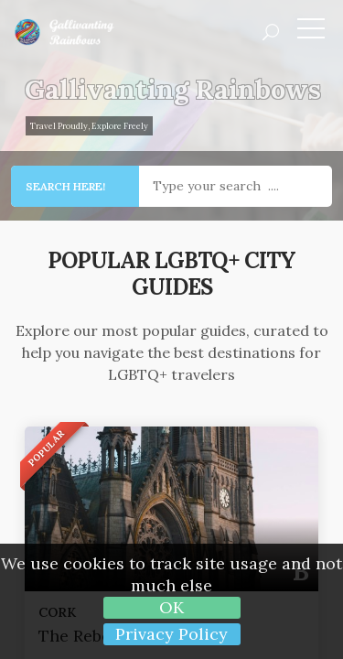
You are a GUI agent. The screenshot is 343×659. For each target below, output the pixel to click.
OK (171, 607)
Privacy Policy (171, 633)
